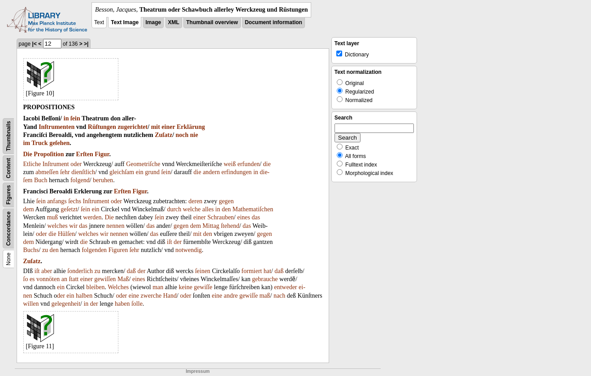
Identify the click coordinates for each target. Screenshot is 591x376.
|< (34, 44)
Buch (41, 180)
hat (267, 271)
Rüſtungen (102, 127)
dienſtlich (83, 172)
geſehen (59, 143)
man (157, 287)
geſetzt (69, 209)
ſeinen (202, 271)
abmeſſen (46, 172)
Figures (8, 195)
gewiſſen (105, 279)
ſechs (74, 201)
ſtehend (230, 225)
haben (122, 303)
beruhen (103, 180)
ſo (25, 279)
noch (182, 135)
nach (279, 295)
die (267, 164)
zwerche (151, 295)
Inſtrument (56, 164)
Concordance (8, 228)
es (32, 279)
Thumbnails (8, 136)
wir (73, 225)
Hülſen (66, 234)
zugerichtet (132, 127)
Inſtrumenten (56, 127)
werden (92, 217)
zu (45, 250)
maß (264, 295)
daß (131, 271)
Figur (102, 154)
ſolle (137, 303)
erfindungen (237, 172)
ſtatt (73, 279)
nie (194, 135)
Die (27, 154)
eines (243, 217)
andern (211, 172)
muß (52, 217)
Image (153, 22)
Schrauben (221, 217)
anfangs (57, 201)
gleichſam (121, 172)
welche (192, 209)
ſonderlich (80, 271)
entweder (285, 287)
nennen (115, 225)
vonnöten (48, 279)
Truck (39, 143)
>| (86, 44)
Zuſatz (163, 135)
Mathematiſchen (252, 209)
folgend (80, 180)
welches (58, 225)
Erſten (84, 154)
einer (168, 127)
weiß (230, 164)
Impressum (197, 371)
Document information (273, 22)
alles (208, 209)
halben (84, 295)
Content (8, 168)
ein (139, 172)
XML (173, 22)
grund (152, 172)
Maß (123, 279)
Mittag (211, 225)
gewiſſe (203, 287)
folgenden (94, 250)
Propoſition (49, 154)
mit (155, 127)
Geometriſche (143, 164)
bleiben (95, 287)
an (64, 279)
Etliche (32, 164)
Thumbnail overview (212, 22)
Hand (170, 295)
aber (46, 271)
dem (28, 209)
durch (174, 209)
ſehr (65, 172)
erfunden (248, 164)
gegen (226, 201)
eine (134, 295)
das (256, 217)
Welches (118, 287)
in (66, 118)
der (178, 242)
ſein (75, 118)
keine (185, 287)
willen (31, 303)
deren (195, 201)
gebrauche (265, 279)
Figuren (118, 250)
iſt (169, 242)
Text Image (125, 22)
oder (76, 164)
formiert (251, 271)
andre (231, 295)
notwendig (188, 250)
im (26, 143)
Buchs (31, 250)
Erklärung (191, 127)
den (226, 209)
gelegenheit (66, 303)
